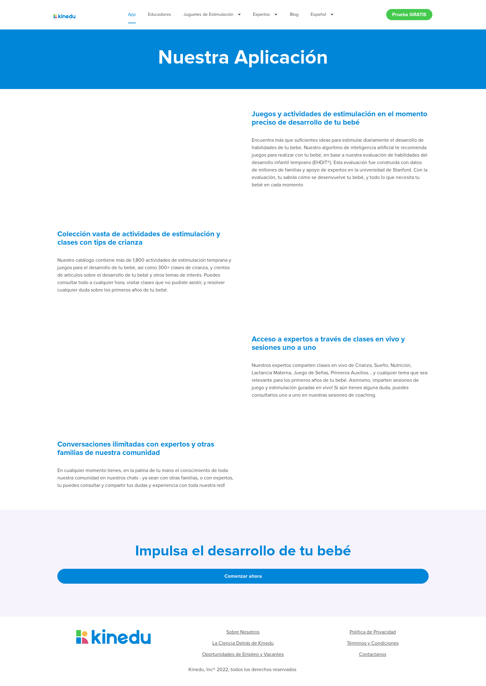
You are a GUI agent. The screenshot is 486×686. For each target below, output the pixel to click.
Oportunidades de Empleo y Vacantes (243, 655)
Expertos (265, 15)
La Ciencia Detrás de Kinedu (243, 644)
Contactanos (372, 655)
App (132, 15)
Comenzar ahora (243, 577)
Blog (294, 15)
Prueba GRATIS (409, 15)
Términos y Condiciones (373, 644)
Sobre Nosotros (242, 633)
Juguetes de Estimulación (212, 15)
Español (322, 15)
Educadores (159, 15)
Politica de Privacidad (373, 633)
